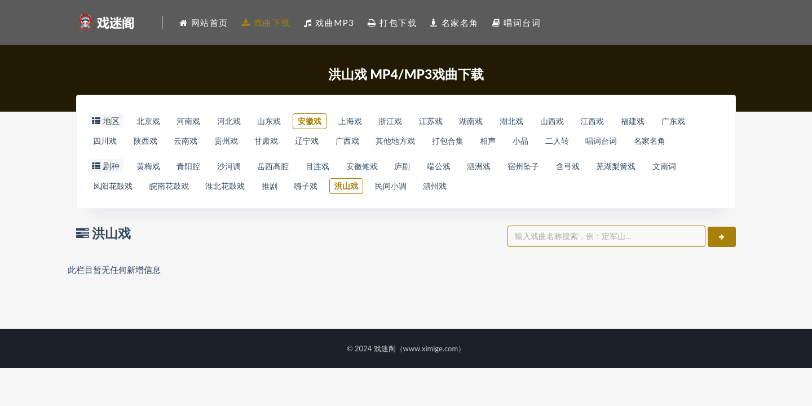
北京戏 (150, 121)
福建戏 (697, 121)
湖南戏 (514, 121)
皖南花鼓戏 (223, 210)
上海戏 (378, 121)
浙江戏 (423, 121)
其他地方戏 (480, 142)
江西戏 (651, 121)
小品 (620, 142)
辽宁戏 (380, 142)
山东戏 (286, 121)
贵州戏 (289, 142)
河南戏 (196, 121)
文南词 (107, 210)
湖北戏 (560, 121)
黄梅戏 (150, 189)
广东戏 (107, 142)
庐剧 (436, 189)
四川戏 (152, 142)
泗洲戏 (523, 189)
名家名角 (165, 163)
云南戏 (244, 142)
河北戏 (241, 121)
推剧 (335, 210)
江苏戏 (469, 121)
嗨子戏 (377, 210)
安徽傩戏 (391, 189)
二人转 (662, 142)
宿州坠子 (573, 189)
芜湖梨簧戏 (677, 189)
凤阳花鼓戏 (161, 210)
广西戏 (426, 142)
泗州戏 (522, 210)
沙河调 (241, 189)
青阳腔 (196, 189)
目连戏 (341, 189)
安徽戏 (332, 121)
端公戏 (478, 189)
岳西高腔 (291, 189)
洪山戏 (422, 210)
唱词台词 (111, 163)
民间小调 (472, 210)
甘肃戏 (334, 142)
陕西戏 (198, 142)
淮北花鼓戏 (286, 210)
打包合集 (538, 142)
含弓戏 (623, 189)
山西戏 (606, 121)
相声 (583, 142)
